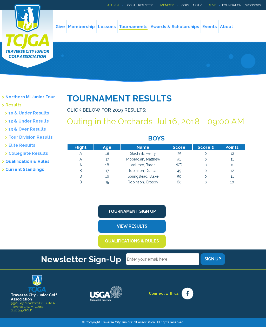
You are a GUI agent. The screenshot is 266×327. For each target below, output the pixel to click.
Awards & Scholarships (175, 26)
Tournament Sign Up (132, 211)
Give (212, 5)
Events (209, 26)
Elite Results (22, 145)
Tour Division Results (31, 137)
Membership (81, 26)
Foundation (232, 5)
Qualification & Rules (27, 161)
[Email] (162, 259)
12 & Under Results (29, 121)
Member (167, 5)
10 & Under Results (29, 113)
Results (13, 104)
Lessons (107, 26)
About (226, 26)
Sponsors (253, 5)
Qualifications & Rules (132, 241)
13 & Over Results (27, 129)
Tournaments (133, 26)
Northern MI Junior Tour (30, 96)
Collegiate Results (28, 153)
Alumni (113, 5)
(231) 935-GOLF (21, 310)
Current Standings (24, 169)
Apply (197, 5)
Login (130, 5)
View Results (132, 226)
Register (145, 5)
